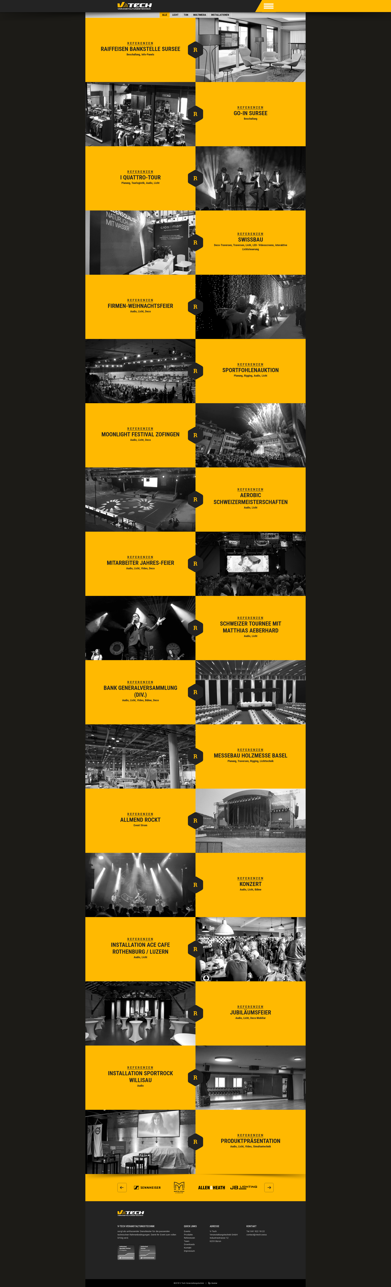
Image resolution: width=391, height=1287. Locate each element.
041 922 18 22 (257, 1231)
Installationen (220, 14)
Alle (164, 14)
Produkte (188, 1234)
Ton (186, 14)
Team (186, 1241)
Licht (175, 14)
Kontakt (187, 1247)
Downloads (189, 1244)
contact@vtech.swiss (256, 1234)
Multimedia (199, 14)
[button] (269, 7)
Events (187, 1231)
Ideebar (212, 1283)
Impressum (189, 1251)
